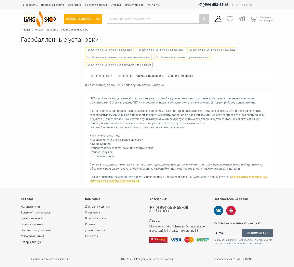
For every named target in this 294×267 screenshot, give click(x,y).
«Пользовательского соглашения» (243, 243)
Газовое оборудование (74, 29)
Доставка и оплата (52, 4)
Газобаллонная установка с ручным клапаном (182, 57)
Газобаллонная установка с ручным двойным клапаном (119, 64)
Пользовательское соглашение (50, 259)
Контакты (154, 4)
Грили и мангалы (32, 218)
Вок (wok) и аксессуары (36, 212)
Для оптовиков (134, 4)
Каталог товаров (45, 29)
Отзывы (116, 4)
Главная (26, 29)
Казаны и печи (30, 206)
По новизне (124, 75)
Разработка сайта (224, 259)
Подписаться (257, 232)
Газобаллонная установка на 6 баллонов (212, 49)
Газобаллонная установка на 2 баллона (109, 49)
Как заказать (29, 4)
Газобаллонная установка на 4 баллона (160, 49)
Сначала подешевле (149, 75)
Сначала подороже (180, 75)
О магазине (74, 4)
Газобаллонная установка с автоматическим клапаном (118, 57)
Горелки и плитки (32, 224)
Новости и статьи (96, 4)
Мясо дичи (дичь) (32, 236)
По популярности (101, 75)
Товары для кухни (32, 242)
